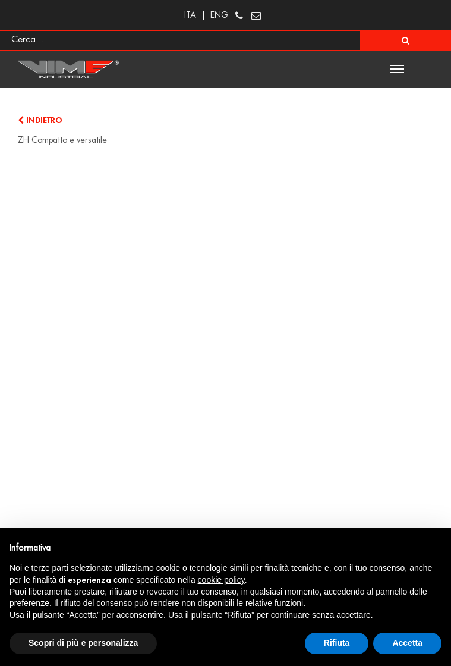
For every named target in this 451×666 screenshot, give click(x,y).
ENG (219, 15)
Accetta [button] (407, 643)
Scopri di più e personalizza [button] (83, 643)
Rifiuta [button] (337, 643)
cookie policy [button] (221, 580)
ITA (190, 15)
